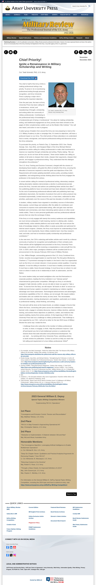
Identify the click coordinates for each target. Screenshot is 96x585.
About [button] (87, 38)
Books (8, 14)
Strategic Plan (35, 569)
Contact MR (76, 513)
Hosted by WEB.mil (36, 580)
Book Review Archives (58, 512)
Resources (85, 14)
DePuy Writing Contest (66, 38)
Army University (48, 567)
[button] (40, 1)
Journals (17, 14)
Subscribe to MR (12, 513)
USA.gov (42, 569)
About (75, 14)
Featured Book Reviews (58, 507)
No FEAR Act (16, 569)
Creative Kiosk (11, 524)
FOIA (21, 569)
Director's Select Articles (58, 516)
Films (26, 14)
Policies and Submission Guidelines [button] (45, 38)
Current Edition (33, 507)
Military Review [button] (11, 38)
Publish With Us (65, 14)
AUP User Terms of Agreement (34, 567)
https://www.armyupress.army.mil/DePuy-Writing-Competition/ (44, 485)
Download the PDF (28, 78)
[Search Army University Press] (79, 6)
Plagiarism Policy (34, 522)
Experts (54, 14)
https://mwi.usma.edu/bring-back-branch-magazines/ (37, 367)
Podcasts (35, 14)
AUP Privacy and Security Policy (15, 567)
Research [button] (79, 38)
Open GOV (27, 569)
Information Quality (66, 567)
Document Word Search (58, 521)
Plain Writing (76, 567)
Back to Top (71, 494)
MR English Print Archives (37, 512)
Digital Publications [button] (25, 38)
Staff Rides (45, 14)
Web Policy (57, 567)
